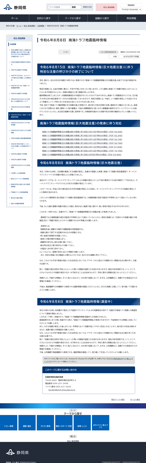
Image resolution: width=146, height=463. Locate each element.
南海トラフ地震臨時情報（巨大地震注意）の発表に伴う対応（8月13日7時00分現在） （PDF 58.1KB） (83, 139)
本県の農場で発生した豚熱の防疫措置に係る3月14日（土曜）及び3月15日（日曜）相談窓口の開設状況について (21, 53)
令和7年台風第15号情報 (19, 70)
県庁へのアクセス (130, 430)
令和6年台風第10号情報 (19, 93)
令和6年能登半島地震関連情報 (21, 138)
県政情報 (131, 18)
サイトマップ (129, 444)
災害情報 (40, 26)
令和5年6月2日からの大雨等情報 (20, 166)
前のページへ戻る (118, 399)
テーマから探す (73, 18)
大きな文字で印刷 (131, 57)
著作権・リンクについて (16, 444)
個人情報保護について (41, 444)
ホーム (14, 18)
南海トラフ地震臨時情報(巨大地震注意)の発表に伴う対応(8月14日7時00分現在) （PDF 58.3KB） (83, 135)
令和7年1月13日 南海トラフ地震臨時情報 (20, 87)
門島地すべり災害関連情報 (19, 192)
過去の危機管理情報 (17, 203)
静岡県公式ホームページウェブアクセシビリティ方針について (80, 444)
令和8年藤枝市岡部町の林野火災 (21, 63)
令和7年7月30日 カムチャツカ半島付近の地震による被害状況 (21, 78)
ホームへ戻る (135, 399)
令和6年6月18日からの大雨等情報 (21, 131)
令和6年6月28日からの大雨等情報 (20, 124)
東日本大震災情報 (17, 198)
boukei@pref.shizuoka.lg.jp (62, 390)
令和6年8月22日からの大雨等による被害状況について (20, 100)
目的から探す (44, 18)
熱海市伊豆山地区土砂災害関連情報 (20, 185)
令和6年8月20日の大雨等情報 (20, 108)
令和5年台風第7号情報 (18, 159)
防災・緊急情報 (108, 7)
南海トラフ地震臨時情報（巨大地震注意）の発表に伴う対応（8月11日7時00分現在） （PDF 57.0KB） (83, 147)
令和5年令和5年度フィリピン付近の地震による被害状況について (21, 146)
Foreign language (130, 9)
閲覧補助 (131, 5)
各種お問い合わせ (110, 430)
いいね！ (66, 52)
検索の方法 (87, 7)
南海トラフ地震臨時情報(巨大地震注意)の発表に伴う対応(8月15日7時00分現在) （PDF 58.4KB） (83, 132)
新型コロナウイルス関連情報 (20, 179)
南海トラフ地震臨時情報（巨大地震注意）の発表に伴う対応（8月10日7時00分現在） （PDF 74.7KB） (83, 151)
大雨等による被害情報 (18, 173)
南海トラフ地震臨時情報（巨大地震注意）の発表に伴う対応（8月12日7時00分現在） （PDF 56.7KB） (83, 143)
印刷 (115, 56)
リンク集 (114, 444)
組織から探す (102, 18)
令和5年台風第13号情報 (19, 154)
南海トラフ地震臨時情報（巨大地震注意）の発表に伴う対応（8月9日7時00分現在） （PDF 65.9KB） (82, 155)
